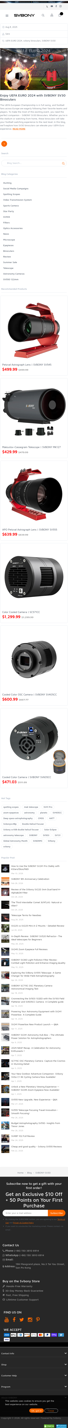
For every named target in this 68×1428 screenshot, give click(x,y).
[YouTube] (7, 1320)
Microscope (9, 239)
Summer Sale (10, 262)
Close (51, 1410)
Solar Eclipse (50, 829)
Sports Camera (11, 205)
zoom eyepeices (11, 812)
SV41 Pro (48, 807)
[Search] (34, 163)
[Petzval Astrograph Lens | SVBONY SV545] (34, 329)
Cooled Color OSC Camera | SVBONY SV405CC (29, 694)
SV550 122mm (11, 279)
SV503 (46, 835)
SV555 (6, 216)
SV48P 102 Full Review (23, 1136)
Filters (6, 222)
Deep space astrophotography (18, 818)
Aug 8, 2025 (11, 27)
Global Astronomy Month (15, 841)
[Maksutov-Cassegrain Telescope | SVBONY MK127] (34, 412)
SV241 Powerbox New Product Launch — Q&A (34, 1024)
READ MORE (19, 128)
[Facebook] (14, 1320)
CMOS (41, 818)
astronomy (29, 812)
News (6, 233)
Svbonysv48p (10, 824)
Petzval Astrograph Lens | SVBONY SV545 (26, 364)
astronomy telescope (13, 835)
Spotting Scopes (11, 194)
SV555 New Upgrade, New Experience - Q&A (34, 1099)
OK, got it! (36, 1410)
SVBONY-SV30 (43, 1172)
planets (43, 812)
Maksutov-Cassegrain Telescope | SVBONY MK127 (31, 447)
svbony (6, 846)
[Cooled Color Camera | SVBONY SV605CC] (34, 742)
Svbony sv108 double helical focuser (21, 829)
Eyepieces (8, 245)
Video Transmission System (17, 199)
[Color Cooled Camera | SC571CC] (34, 577)
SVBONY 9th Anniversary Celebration (30, 878)
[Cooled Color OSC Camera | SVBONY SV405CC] (34, 659)
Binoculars (8, 251)
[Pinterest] (38, 1320)
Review (7, 256)
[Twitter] (21, 1320)
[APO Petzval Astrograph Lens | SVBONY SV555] (34, 494)
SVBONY (33, 835)
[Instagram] (30, 1320)
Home (20, 1172)
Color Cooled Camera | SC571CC (21, 612)
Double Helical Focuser (33, 824)
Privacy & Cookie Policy (23, 1222)
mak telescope (31, 807)
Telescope (8, 268)
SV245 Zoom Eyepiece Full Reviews (29, 949)
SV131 (58, 835)
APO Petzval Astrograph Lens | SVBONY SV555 (29, 529)
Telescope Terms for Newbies (26, 915)
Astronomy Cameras (13, 273)
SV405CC (57, 812)
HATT (51, 818)
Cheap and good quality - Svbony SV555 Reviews (36, 1146)
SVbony (51, 841)
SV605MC (37, 841)
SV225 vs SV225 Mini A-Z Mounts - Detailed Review (37, 925)
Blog (29, 1172)
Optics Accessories (13, 228)
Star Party (8, 211)
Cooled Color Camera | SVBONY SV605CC (26, 777)
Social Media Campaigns (15, 188)
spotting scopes (11, 807)
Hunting (7, 182)
